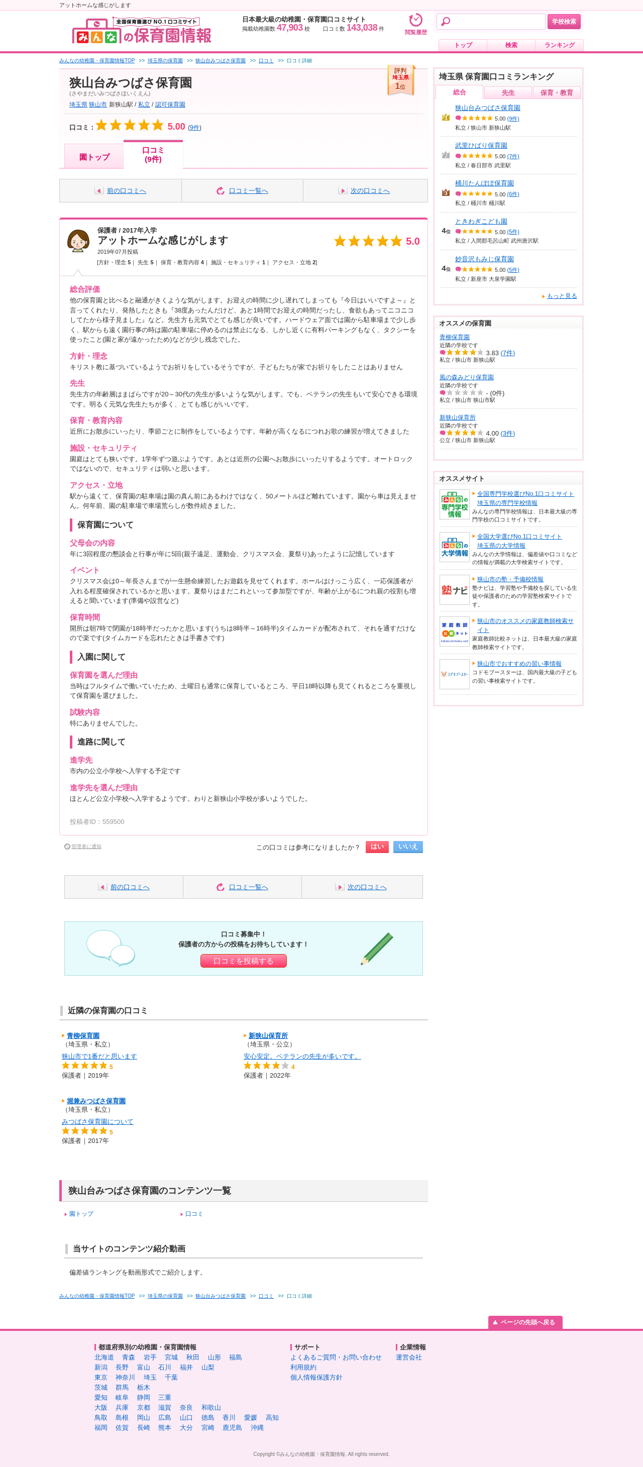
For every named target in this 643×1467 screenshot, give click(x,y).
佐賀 (122, 1427)
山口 (186, 1417)
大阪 (101, 1407)
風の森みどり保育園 (467, 377)
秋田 (192, 1357)
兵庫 (122, 1407)
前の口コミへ (126, 190)
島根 (122, 1417)
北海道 (104, 1357)
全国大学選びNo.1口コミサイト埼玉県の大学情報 (519, 541)
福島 (235, 1357)
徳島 (208, 1417)
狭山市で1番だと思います (99, 1056)
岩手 (150, 1357)
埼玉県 (78, 104)
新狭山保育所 (268, 1035)
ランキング (560, 45)
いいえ (408, 846)
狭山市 (98, 104)
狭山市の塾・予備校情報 (510, 579)
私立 (144, 104)
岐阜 (122, 1397)
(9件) (513, 119)
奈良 (186, 1407)
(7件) (513, 156)
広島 (164, 1417)
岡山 (143, 1417)
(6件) (513, 194)
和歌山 (211, 1407)
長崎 (143, 1427)
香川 (229, 1417)
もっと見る (562, 295)
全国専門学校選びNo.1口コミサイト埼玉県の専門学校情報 (525, 498)
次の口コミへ (370, 190)
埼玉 (150, 1377)
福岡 (101, 1427)
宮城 (171, 1357)
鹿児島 (232, 1427)
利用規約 (303, 1367)
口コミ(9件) (153, 154)
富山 (143, 1367)
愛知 (101, 1397)
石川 (164, 1367)
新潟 (101, 1367)
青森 (128, 1357)
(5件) (513, 232)
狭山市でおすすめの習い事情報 (519, 663)
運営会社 (409, 1357)
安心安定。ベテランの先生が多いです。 (302, 1056)
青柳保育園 (83, 1035)
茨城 (101, 1387)
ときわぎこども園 (481, 221)
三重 (164, 1397)
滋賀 (164, 1407)
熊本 (164, 1427)
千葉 (171, 1377)
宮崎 (208, 1427)
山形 (214, 1357)
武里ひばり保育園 (481, 145)
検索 (511, 45)
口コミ (194, 1213)
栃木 (143, 1387)
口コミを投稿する (243, 961)
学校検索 (564, 21)
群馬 (122, 1387)
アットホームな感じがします (162, 240)
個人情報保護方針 (316, 1377)
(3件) (508, 433)
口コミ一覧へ (248, 190)
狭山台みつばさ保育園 (487, 108)
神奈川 (125, 1377)
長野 (122, 1367)
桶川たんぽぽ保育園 (484, 183)
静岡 (143, 1397)
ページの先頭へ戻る (528, 1322)
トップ (463, 45)
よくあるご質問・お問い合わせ (336, 1357)
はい (377, 846)
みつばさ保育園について (98, 1121)
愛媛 (250, 1417)
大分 (186, 1427)
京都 (143, 1407)
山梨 (208, 1367)
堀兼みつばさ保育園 (96, 1101)
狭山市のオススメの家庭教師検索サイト (525, 625)
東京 (101, 1377)
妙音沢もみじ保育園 (484, 259)
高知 (272, 1417)
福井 (186, 1367)
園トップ (94, 157)
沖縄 (257, 1427)
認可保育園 (170, 104)
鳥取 (101, 1417)
